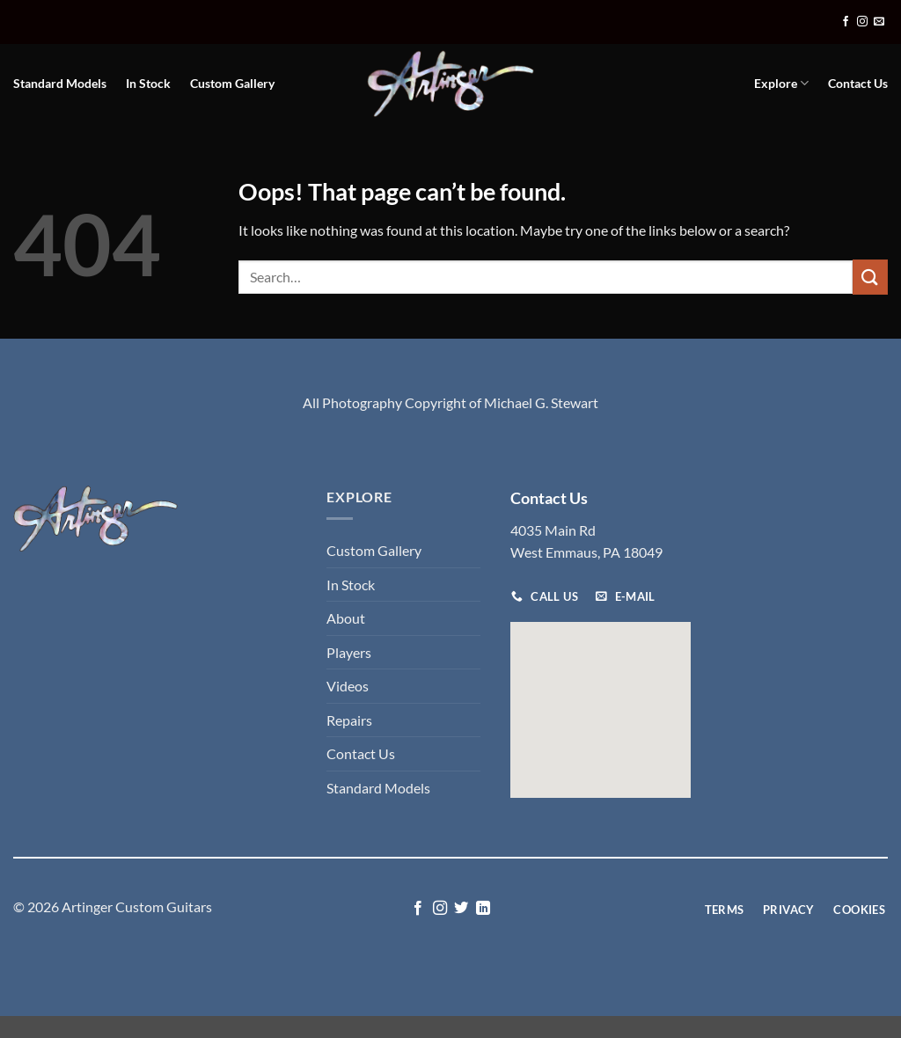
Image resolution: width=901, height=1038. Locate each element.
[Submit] (870, 277)
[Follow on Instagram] (862, 22)
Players (348, 652)
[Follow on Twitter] (461, 909)
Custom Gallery (232, 83)
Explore (781, 83)
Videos (347, 685)
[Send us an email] (879, 22)
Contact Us (858, 83)
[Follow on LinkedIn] (483, 909)
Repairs (349, 720)
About (345, 618)
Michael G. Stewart (541, 402)
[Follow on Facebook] (845, 22)
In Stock (148, 83)
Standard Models (59, 83)
